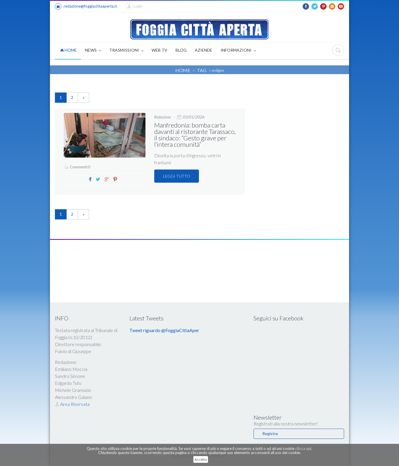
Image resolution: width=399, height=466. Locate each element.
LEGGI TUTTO (176, 176)
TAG (202, 70)
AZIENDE (203, 50)
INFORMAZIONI (238, 50)
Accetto (201, 459)
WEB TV (159, 50)
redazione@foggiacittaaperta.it (86, 6)
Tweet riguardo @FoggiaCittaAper (164, 330)
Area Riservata (72, 404)
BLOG (181, 50)
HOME (68, 50)
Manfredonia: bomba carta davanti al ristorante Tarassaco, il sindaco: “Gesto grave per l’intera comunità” (195, 134)
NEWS (93, 50)
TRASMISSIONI (126, 50)
